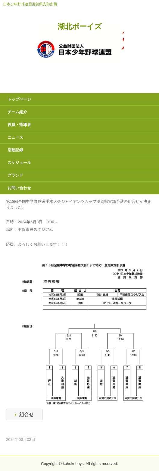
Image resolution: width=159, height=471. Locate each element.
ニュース (15, 137)
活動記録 (15, 150)
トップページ (19, 99)
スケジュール (19, 162)
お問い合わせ (19, 188)
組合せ (26, 414)
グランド (15, 175)
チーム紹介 (17, 112)
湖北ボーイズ (80, 26)
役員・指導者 (19, 124)
